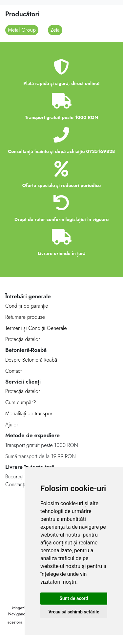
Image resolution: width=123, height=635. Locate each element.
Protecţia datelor (22, 391)
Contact (13, 371)
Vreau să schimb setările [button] (73, 611)
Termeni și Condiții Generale (36, 328)
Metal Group (22, 30)
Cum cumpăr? (20, 402)
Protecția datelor (22, 339)
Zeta (55, 30)
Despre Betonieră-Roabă (31, 360)
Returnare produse (25, 317)
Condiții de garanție (26, 306)
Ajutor (11, 424)
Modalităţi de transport (29, 413)
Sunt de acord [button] (73, 598)
